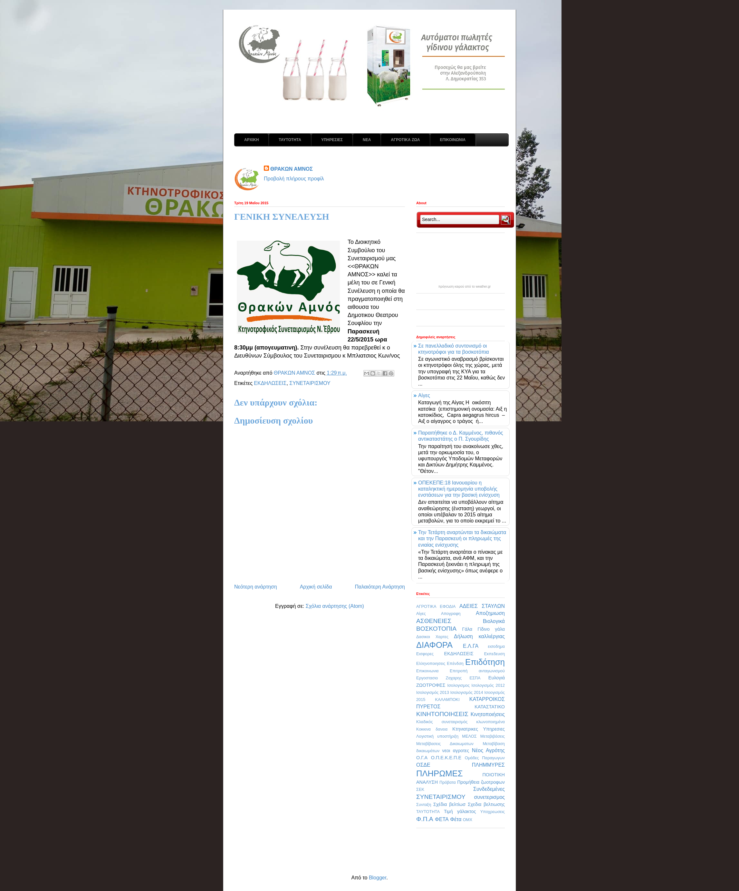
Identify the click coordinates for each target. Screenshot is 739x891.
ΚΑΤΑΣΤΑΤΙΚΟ (490, 706)
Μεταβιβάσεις (492, 736)
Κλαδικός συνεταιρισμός (441, 721)
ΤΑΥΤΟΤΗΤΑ (290, 140)
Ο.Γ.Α (421, 757)
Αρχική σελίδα (316, 586)
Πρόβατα (447, 782)
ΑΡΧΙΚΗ (251, 140)
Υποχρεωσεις (492, 811)
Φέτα (455, 819)
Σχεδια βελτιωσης (486, 804)
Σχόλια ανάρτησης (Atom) (335, 606)
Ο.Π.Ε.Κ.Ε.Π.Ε (446, 757)
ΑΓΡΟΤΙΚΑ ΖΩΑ (405, 140)
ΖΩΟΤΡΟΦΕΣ (430, 685)
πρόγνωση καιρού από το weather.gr (464, 286)
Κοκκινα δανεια (431, 729)
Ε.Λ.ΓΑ (470, 646)
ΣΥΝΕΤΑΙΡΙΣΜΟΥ (309, 383)
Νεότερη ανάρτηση (255, 586)
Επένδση (455, 663)
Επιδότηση (485, 661)
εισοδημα (496, 646)
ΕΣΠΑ (474, 677)
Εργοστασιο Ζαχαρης (439, 677)
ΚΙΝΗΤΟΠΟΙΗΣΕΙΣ (442, 714)
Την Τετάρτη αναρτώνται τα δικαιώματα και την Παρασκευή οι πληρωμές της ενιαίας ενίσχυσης (462, 538)
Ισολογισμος (458, 685)
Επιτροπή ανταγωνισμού (477, 670)
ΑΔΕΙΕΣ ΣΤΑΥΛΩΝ (482, 606)
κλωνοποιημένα (490, 721)
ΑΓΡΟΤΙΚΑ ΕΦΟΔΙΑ (436, 606)
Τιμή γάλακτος (460, 811)
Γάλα (467, 629)
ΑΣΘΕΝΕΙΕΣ (433, 621)
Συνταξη (423, 804)
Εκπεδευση (494, 653)
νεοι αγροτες (455, 750)
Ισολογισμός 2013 (432, 692)
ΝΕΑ (367, 140)
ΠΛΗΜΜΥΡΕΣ (488, 765)
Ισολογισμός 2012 (488, 685)
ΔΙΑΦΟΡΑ (434, 644)
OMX (467, 819)
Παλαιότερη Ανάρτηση (380, 586)
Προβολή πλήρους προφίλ (294, 178)
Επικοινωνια (427, 670)
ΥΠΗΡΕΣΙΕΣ (332, 140)
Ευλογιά (496, 677)
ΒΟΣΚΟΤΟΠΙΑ (436, 628)
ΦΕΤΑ (442, 819)
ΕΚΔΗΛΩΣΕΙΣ (270, 383)
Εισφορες (425, 653)
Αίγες (424, 395)
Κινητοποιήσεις (488, 714)
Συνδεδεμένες (489, 789)
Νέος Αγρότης (488, 750)
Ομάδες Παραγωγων (485, 757)
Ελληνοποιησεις (430, 663)
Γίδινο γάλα (491, 629)
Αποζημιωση (490, 613)
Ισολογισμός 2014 (466, 692)
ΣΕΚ (420, 789)
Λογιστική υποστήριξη (437, 736)
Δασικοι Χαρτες (432, 636)
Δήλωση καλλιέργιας (479, 636)
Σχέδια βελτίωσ (449, 804)
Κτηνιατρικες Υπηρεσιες (478, 729)
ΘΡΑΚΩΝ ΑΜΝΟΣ (291, 169)
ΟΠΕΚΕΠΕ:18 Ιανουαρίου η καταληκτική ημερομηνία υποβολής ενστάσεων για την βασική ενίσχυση (459, 489)
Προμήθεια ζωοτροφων (481, 782)
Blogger (377, 877)
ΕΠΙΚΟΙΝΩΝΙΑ (453, 140)
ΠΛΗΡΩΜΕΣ (439, 773)
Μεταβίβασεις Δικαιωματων (445, 743)
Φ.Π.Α (424, 819)
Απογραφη (451, 613)
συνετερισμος (489, 797)
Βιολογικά (494, 621)
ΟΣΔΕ (423, 765)
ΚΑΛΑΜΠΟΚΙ (447, 699)
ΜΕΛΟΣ (469, 736)
